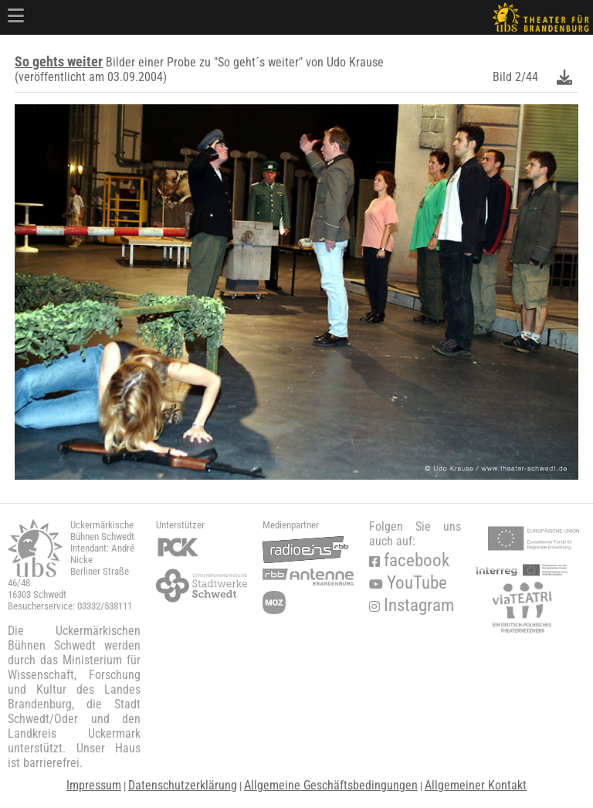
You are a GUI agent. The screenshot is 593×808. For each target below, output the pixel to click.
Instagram (411, 605)
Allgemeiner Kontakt (476, 785)
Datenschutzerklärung (182, 785)
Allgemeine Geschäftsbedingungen (331, 785)
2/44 (526, 77)
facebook (409, 560)
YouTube (408, 582)
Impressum (93, 785)
